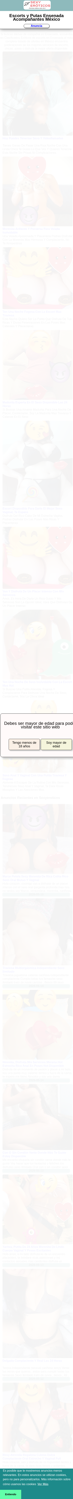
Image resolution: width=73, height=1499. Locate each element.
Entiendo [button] (10, 1494)
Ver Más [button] (42, 1484)
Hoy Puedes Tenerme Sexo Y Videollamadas (33, 138)
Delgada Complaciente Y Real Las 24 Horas (32, 1360)
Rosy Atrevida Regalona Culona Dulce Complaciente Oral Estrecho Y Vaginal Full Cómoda (32, 1458)
